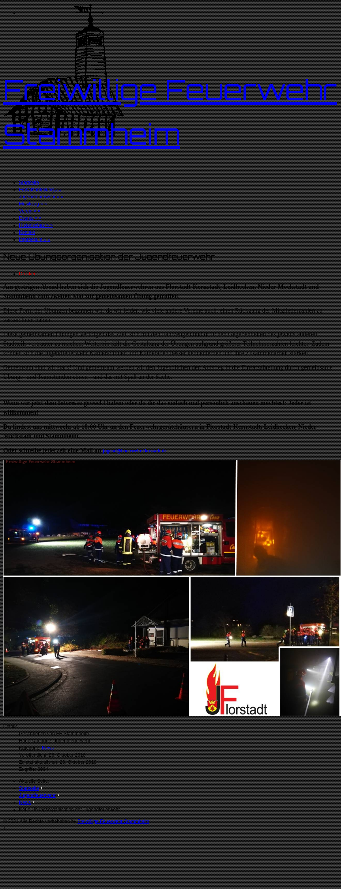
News (48, 748)
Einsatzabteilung (40, 189)
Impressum (34, 239)
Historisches (36, 225)
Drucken (28, 274)
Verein (29, 211)
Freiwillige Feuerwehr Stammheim (113, 821)
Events (30, 218)
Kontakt (27, 232)
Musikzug (33, 204)
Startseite (29, 182)
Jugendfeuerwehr (41, 197)
